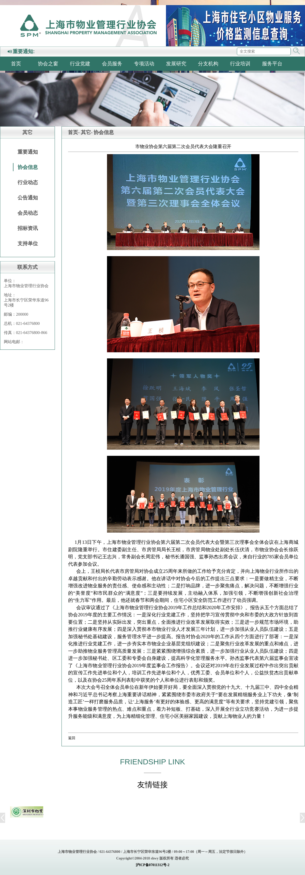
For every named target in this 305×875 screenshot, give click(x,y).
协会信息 (28, 167)
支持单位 (28, 243)
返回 (71, 738)
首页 (16, 63)
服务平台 (272, 63)
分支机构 (208, 63)
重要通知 (28, 152)
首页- (74, 132)
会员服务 (112, 63)
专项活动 (144, 63)
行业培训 (240, 63)
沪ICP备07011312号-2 (153, 865)
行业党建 (80, 63)
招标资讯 (28, 228)
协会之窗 (48, 63)
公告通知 (28, 197)
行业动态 (28, 182)
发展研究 (176, 63)
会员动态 (28, 213)
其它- (87, 132)
